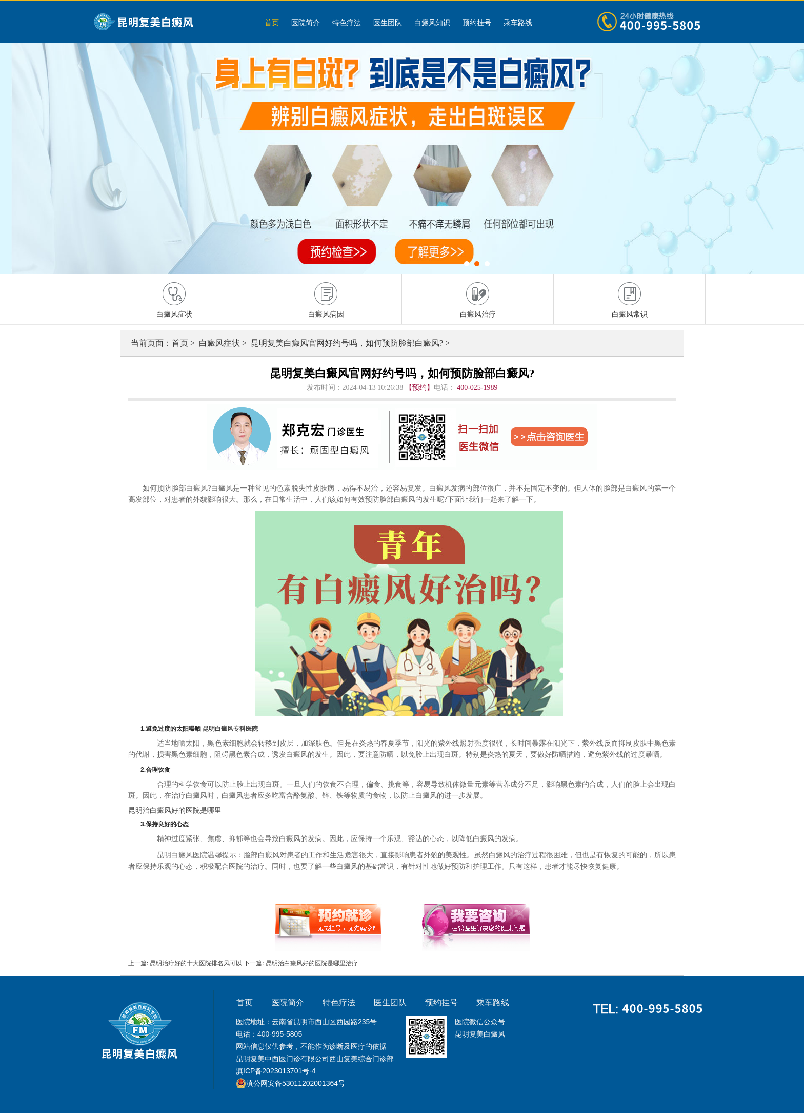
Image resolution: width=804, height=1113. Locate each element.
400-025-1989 (477, 388)
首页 (272, 22)
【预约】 (419, 388)
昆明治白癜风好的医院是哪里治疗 (311, 963)
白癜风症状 (220, 343)
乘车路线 (518, 22)
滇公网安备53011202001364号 (295, 1083)
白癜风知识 (432, 22)
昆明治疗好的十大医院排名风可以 (196, 963)
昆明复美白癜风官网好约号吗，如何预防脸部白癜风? (348, 343)
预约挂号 (477, 22)
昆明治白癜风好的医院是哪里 (175, 810)
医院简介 (305, 22)
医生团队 (387, 22)
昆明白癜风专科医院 (230, 728)
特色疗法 (346, 22)
